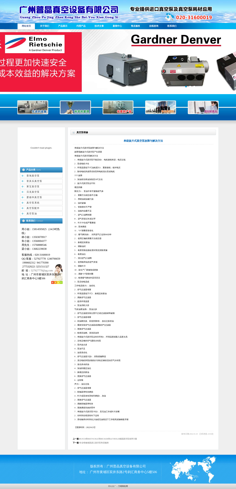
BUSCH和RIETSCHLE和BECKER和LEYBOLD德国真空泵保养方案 (108, 439)
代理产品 (81, 26)
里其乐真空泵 (34, 181)
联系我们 (172, 26)
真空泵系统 (33, 203)
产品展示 (62, 26)
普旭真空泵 (33, 175)
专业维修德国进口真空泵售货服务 (94, 443)
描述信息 (118, 61)
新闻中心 (117, 26)
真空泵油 (32, 213)
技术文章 (99, 26)
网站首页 (26, 26)
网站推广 (112, 486)
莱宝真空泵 (33, 186)
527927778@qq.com (42, 270)
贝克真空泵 (33, 192)
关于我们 (44, 26)
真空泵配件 (33, 208)
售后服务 (135, 26)
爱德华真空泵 (34, 197)
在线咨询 (153, 26)
